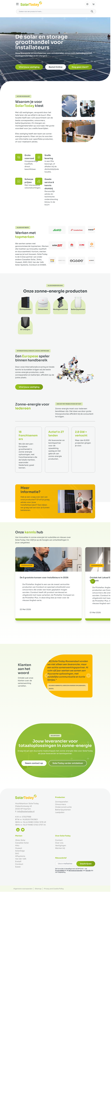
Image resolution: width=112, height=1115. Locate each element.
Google (88, 870)
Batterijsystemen (63, 810)
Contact (59, 840)
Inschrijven (86, 864)
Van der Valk (20, 859)
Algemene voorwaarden (22, 889)
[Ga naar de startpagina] (31, 4)
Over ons (59, 843)
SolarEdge (20, 851)
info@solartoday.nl (26, 811)
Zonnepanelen (61, 802)
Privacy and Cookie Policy (54, 889)
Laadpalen (59, 812)
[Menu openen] (17, 4)
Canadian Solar (22, 843)
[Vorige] (47, 675)
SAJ (17, 853)
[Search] (92, 11)
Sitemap (38, 889)
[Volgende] (88, 675)
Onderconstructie (63, 807)
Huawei (18, 848)
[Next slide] (92, 581)
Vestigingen (60, 845)
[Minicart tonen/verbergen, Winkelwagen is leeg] (93, 4)
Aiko (17, 845)
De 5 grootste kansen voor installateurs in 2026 (44, 577)
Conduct (19, 864)
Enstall (18, 861)
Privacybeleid (59, 870)
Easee (18, 867)
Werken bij (60, 848)
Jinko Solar (20, 840)
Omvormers (60, 804)
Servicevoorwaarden (75, 870)
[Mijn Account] (87, 4)
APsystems (20, 856)
